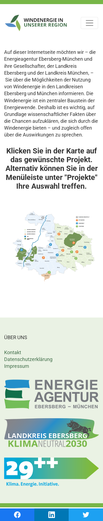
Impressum (16, 366)
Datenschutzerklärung (28, 359)
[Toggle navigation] (89, 23)
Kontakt (12, 352)
